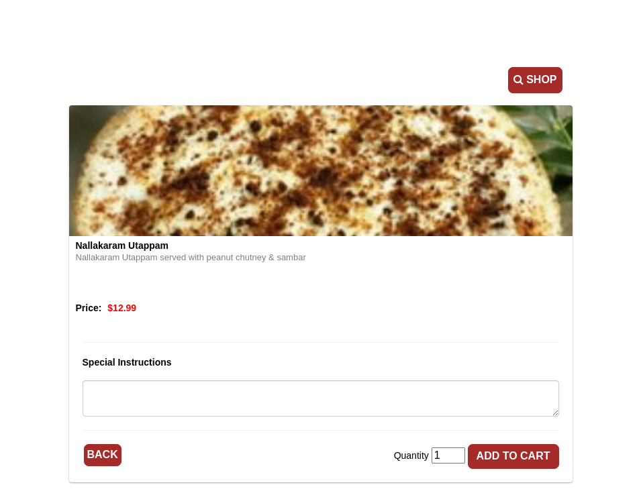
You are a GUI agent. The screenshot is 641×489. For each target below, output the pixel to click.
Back (102, 454)
